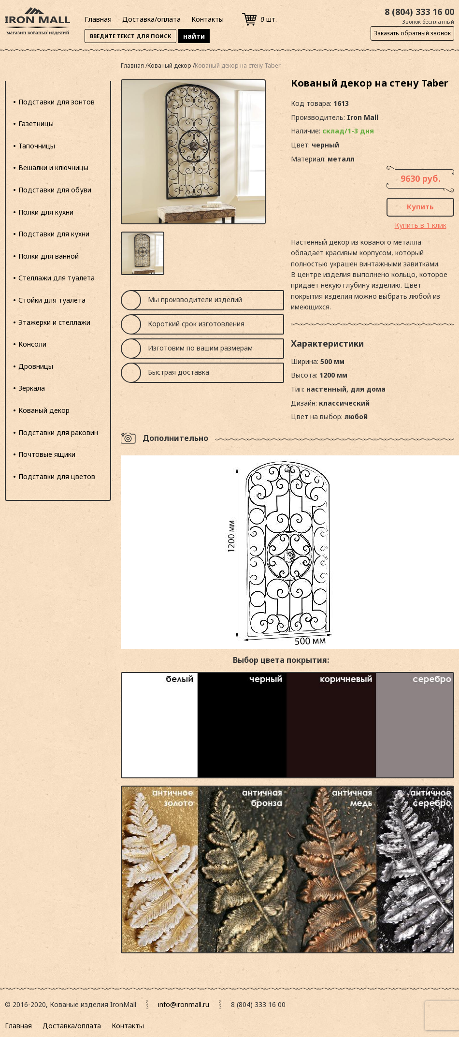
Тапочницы (36, 145)
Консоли (32, 344)
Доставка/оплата (151, 19)
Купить (420, 206)
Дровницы (35, 366)
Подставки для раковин (58, 432)
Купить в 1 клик (420, 225)
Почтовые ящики (46, 454)
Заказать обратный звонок (412, 33)
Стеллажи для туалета (56, 277)
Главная (98, 19)
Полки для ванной (48, 256)
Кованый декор (44, 410)
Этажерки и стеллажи (54, 322)
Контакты (207, 19)
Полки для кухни (45, 212)
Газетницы (36, 123)
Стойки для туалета (52, 300)
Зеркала (31, 388)
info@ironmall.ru (183, 1004)
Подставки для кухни (53, 233)
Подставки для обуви (54, 189)
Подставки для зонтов (56, 101)
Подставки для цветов (56, 476)
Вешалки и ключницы (53, 167)
